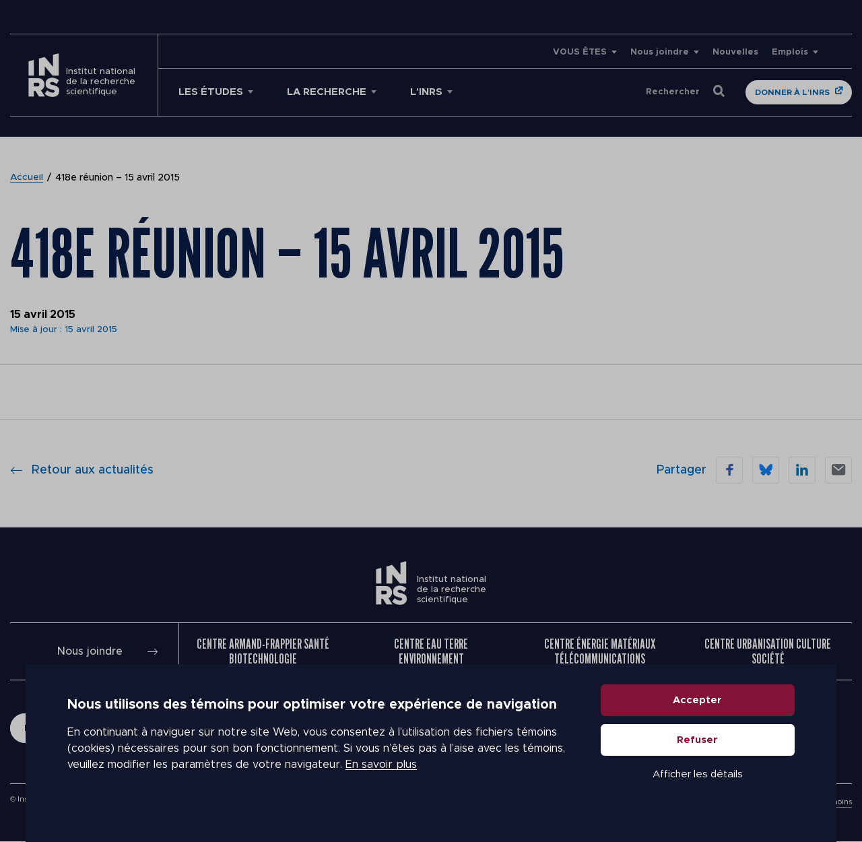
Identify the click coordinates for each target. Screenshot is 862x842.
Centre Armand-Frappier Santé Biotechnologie (263, 651)
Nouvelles (735, 52)
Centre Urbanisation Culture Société (767, 651)
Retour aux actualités (82, 470)
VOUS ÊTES (580, 52)
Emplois (790, 52)
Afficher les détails (698, 784)
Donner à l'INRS (792, 92)
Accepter (698, 710)
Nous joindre (659, 52)
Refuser (698, 749)
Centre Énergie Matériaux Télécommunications (599, 651)
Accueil (27, 178)
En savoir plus (381, 774)
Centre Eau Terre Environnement (431, 651)
